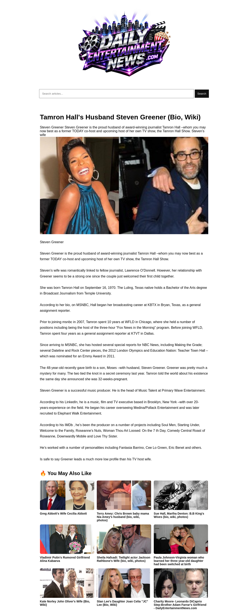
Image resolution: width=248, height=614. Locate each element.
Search (201, 93)
